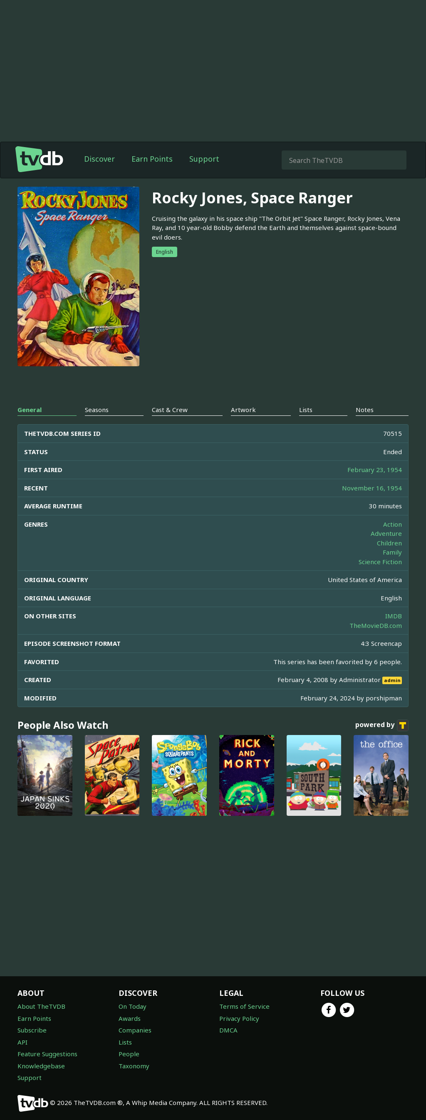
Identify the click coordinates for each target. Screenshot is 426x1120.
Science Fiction (380, 562)
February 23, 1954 (374, 469)
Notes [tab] (365, 409)
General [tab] (29, 409)
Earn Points (152, 159)
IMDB (393, 616)
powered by (382, 725)
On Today (132, 1006)
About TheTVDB (41, 1006)
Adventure (386, 533)
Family (392, 552)
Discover (99, 159)
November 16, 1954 (372, 488)
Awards (130, 1018)
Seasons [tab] (97, 409)
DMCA (228, 1030)
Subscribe (32, 1030)
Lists (125, 1042)
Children (389, 543)
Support (204, 159)
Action (392, 524)
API (22, 1042)
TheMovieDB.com (375, 625)
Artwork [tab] (243, 409)
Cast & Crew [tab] (170, 409)
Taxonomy (134, 1066)
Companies (135, 1030)
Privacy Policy (239, 1018)
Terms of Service (244, 1006)
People (129, 1054)
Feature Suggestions (47, 1054)
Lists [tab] (305, 409)
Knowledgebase (41, 1066)
